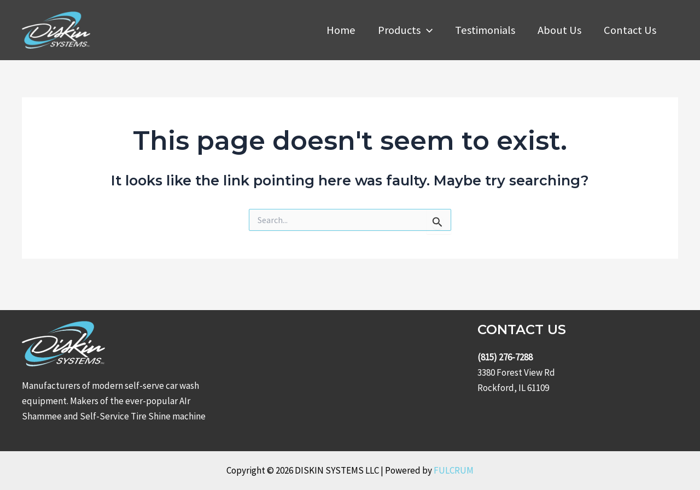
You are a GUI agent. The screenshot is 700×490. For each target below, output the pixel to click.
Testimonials (485, 30)
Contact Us (630, 30)
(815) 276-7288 (505, 357)
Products (405, 30)
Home (340, 30)
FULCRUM (454, 470)
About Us (559, 30)
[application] (427, 30)
